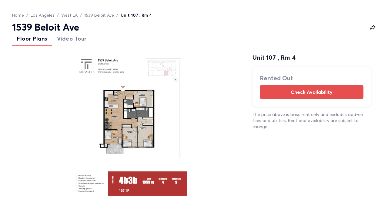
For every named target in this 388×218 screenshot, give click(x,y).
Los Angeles (43, 15)
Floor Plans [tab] (32, 38)
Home (18, 15)
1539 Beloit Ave (99, 15)
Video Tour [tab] (72, 38)
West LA (69, 15)
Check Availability (311, 92)
